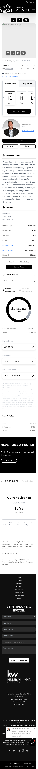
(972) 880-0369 (19, 705)
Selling (19, 587)
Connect (19, 598)
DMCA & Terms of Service (20, 766)
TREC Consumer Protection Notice (19, 731)
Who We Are (19, 595)
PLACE (19, 722)
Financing (19, 590)
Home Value (19, 593)
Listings (19, 581)
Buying (19, 584)
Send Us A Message (19, 660)
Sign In (30, 2)
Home (19, 578)
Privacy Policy (7, 766)
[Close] (34, 748)
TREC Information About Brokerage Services (19, 733)
